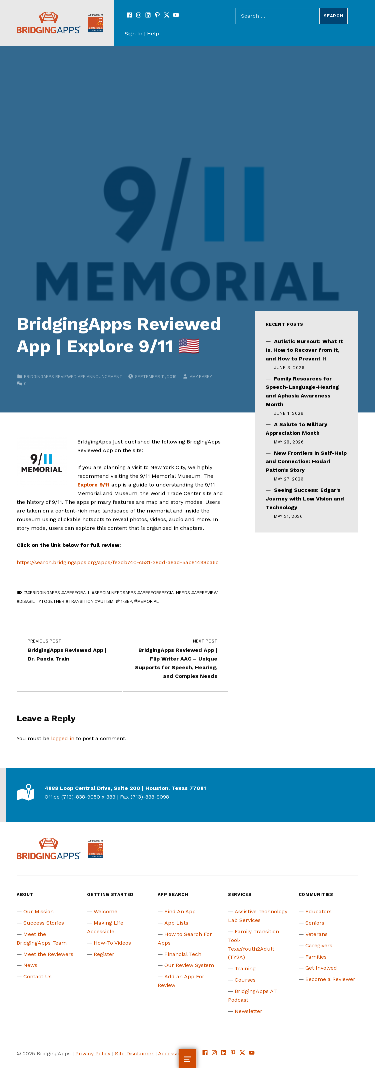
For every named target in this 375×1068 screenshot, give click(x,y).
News (30, 965)
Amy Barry (201, 376)
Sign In (133, 33)
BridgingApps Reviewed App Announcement (73, 376)
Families (316, 957)
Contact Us (37, 976)
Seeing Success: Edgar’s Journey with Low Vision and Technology (305, 498)
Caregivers (318, 945)
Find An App (180, 911)
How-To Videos (112, 943)
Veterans (316, 934)
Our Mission (38, 911)
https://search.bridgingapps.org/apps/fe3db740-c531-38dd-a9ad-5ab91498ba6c (118, 562)
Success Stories (43, 923)
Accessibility (174, 1053)
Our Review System (189, 965)
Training (245, 968)
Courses (245, 980)
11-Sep (125, 601)
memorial (148, 601)
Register (104, 954)
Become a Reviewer (330, 979)
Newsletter (248, 1011)
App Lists (176, 923)
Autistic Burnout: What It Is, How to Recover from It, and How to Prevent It (304, 350)
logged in (62, 738)
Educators (318, 911)
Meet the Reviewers (48, 954)
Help (153, 33)
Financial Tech (182, 954)
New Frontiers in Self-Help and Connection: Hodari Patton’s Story (306, 461)
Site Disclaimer (134, 1053)
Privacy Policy (92, 1053)
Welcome (105, 911)
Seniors (314, 923)
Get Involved (321, 968)
